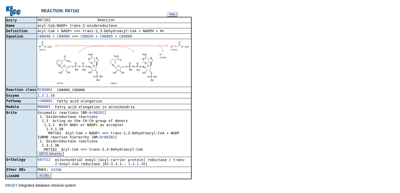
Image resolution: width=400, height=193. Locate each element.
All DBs (44, 176)
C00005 (106, 37)
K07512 (44, 160)
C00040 (44, 37)
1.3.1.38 (46, 96)
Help (172, 14)
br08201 (96, 113)
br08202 (107, 138)
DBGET (11, 186)
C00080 (125, 37)
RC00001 (45, 90)
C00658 (87, 37)
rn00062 (45, 101)
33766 (56, 170)
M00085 (44, 107)
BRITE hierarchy (50, 154)
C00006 (63, 37)
